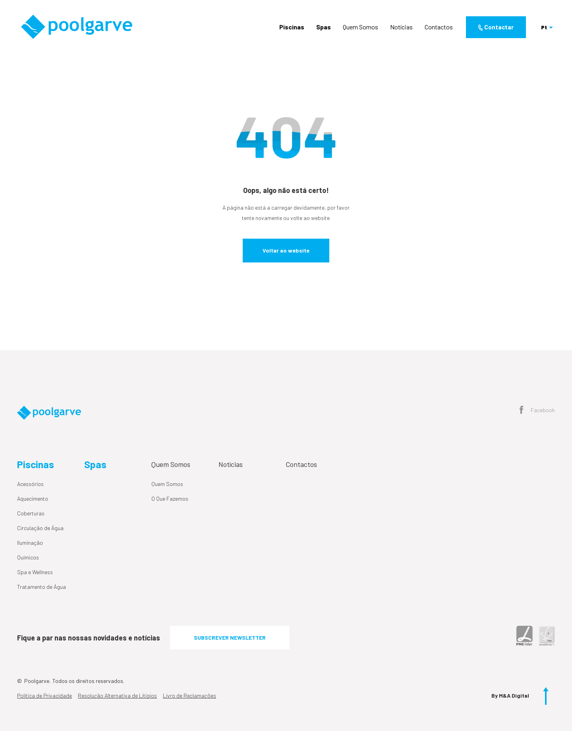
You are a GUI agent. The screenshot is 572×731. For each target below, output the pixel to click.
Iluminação (30, 542)
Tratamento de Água (41, 586)
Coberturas (30, 513)
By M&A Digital (510, 695)
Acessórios (30, 483)
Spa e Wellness (35, 572)
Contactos (439, 27)
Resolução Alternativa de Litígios (117, 695)
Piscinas (291, 27)
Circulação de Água (40, 528)
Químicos (28, 557)
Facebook (537, 410)
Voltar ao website (286, 250)
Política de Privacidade (44, 695)
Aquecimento (32, 498)
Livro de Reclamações (189, 695)
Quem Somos (360, 27)
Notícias (401, 27)
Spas (323, 27)
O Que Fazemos (169, 498)
